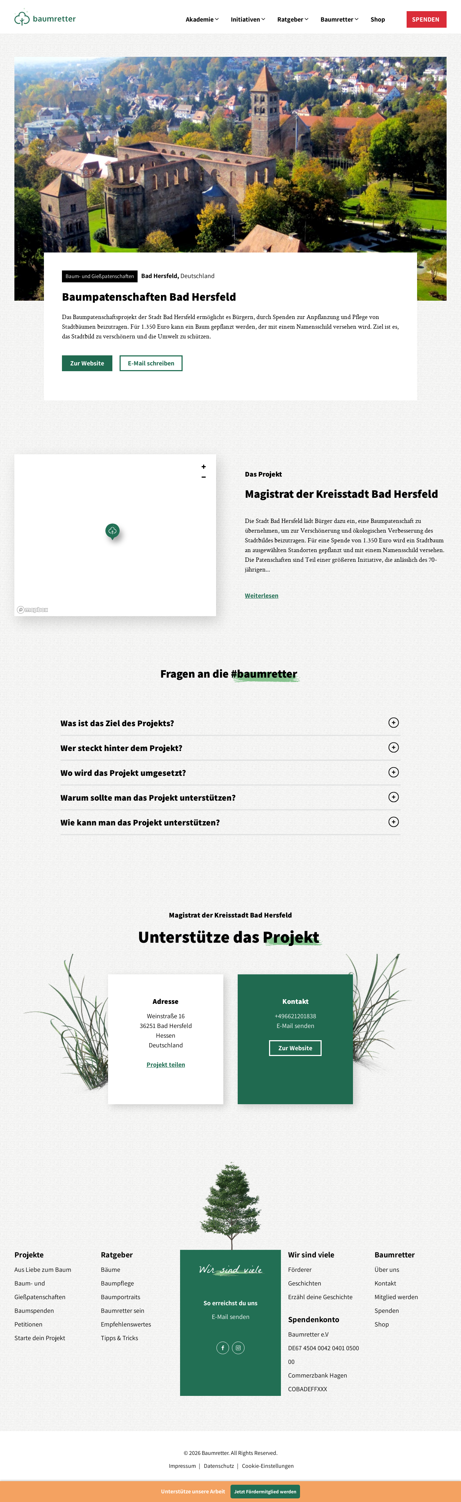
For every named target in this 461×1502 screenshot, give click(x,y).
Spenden (387, 1310)
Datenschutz (219, 1466)
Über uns (387, 1269)
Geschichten (304, 1283)
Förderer (300, 1269)
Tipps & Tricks (119, 1338)
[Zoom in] (203, 466)
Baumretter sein (122, 1310)
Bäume (110, 1269)
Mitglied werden (396, 1297)
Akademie (203, 19)
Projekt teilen (166, 1064)
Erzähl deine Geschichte (320, 1297)
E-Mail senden (295, 1025)
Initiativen (249, 19)
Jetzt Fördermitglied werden (265, 1491)
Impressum (182, 1466)
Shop (378, 19)
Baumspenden (34, 1310)
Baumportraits (120, 1297)
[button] (87, 363)
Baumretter (340, 19)
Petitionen (28, 1324)
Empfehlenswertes (126, 1324)
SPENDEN (425, 19)
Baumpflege (117, 1283)
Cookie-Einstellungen (268, 1466)
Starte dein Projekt (39, 1338)
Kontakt (385, 1283)
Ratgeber (293, 19)
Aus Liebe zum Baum (42, 1269)
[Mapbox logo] (32, 610)
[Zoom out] (203, 477)
